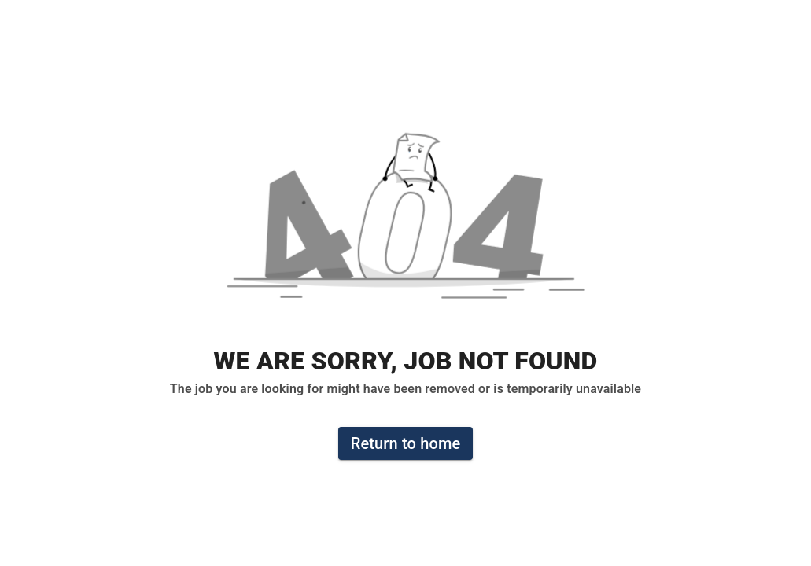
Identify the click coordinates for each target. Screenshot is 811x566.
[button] (406, 224)
